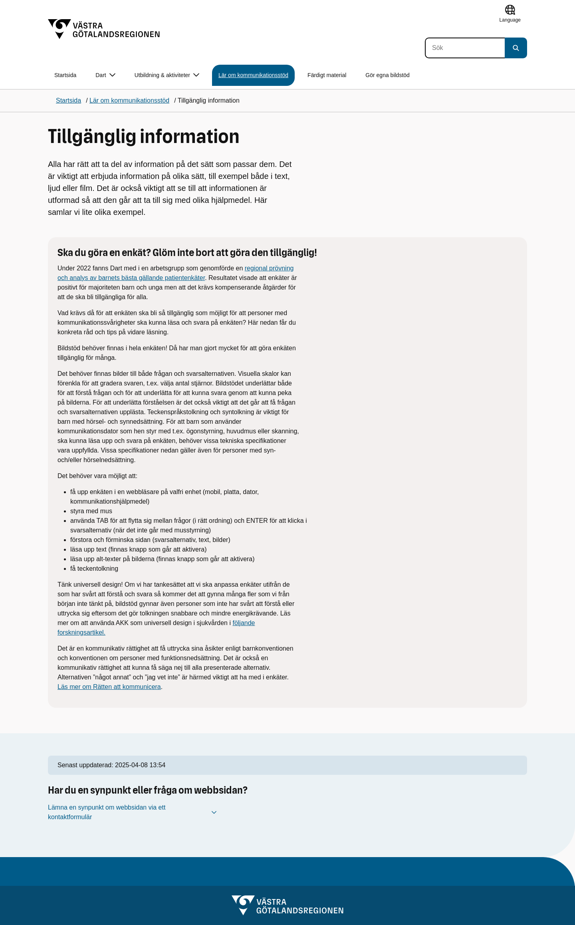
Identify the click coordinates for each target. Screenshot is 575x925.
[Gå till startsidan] (104, 29)
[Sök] (465, 48)
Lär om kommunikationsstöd (253, 75)
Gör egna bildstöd (387, 75)
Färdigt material (326, 75)
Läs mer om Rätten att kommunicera (109, 686)
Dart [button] (105, 75)
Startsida (65, 75)
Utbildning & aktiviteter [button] (167, 75)
